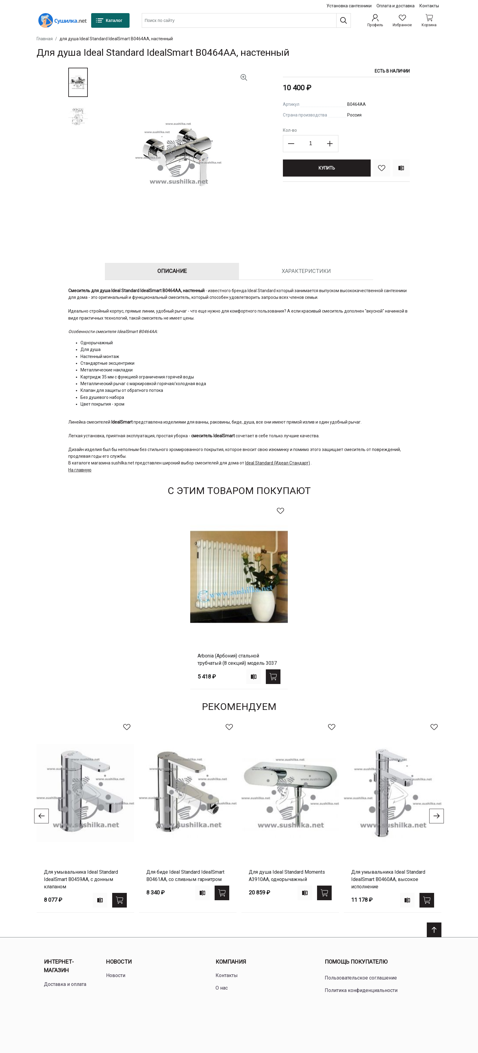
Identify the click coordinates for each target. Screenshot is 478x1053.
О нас (222, 988)
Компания (231, 961)
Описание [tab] (172, 271)
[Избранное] (402, 20)
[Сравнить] (401, 168)
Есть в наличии (392, 71)
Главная (45, 38)
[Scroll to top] (434, 929)
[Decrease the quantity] (291, 143)
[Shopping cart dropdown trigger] (429, 20)
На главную (79, 469)
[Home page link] (62, 20)
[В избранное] (381, 168)
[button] (78, 82)
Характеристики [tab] (306, 271)
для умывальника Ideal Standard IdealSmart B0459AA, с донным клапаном (81, 879)
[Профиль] (375, 20)
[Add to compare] (253, 676)
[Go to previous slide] (41, 816)
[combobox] (246, 20)
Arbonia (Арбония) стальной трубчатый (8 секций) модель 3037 (237, 659)
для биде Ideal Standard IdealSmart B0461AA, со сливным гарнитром (185, 875)
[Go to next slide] (436, 816)
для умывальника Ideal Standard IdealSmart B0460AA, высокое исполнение (388, 879)
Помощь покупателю (356, 961)
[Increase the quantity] (329, 143)
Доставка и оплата (65, 984)
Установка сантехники (349, 5)
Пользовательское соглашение (361, 978)
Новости (119, 961)
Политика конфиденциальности (361, 990)
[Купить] (327, 168)
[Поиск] (343, 20)
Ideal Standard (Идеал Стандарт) (277, 462)
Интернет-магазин (59, 966)
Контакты (429, 5)
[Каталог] (110, 20)
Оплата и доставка (395, 5)
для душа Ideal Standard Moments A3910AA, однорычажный (287, 875)
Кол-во (290, 130)
